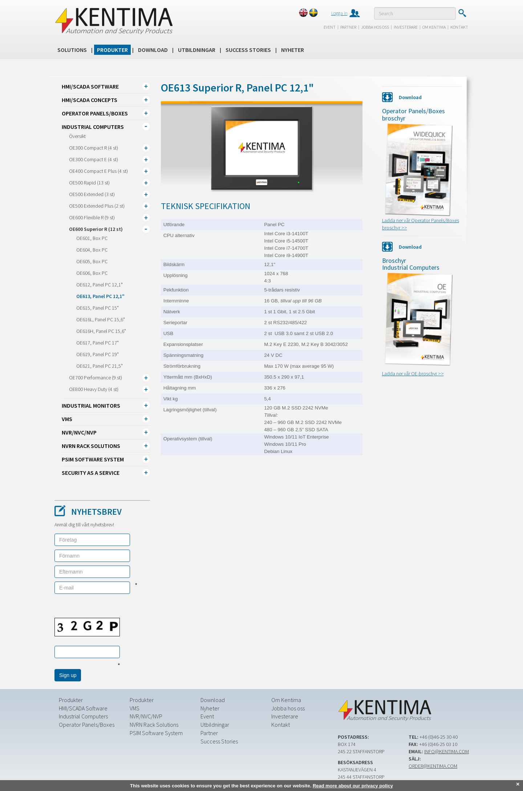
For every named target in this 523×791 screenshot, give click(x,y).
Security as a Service (90, 472)
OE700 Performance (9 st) (95, 377)
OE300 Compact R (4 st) (93, 147)
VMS (67, 419)
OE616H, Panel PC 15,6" (101, 331)
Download (153, 49)
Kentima (113, 20)
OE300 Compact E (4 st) (93, 159)
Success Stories (248, 49)
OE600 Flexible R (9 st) (92, 217)
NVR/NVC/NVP (79, 432)
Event (330, 27)
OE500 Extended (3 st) (92, 194)
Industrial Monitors (91, 405)
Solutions (72, 49)
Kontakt (459, 27)
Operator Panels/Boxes (95, 113)
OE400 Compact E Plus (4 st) (98, 171)
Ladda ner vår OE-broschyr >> (413, 373)
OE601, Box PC (92, 238)
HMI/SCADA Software (90, 86)
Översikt (77, 136)
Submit (462, 13)
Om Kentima (434, 27)
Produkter (112, 49)
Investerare (406, 27)
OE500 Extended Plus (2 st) (97, 206)
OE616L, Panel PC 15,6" (100, 319)
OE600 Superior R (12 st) (96, 229)
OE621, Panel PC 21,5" (99, 366)
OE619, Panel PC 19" (97, 354)
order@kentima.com (433, 765)
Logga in (339, 13)
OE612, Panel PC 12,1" (99, 284)
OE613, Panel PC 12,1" (100, 296)
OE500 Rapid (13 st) (89, 182)
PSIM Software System (93, 459)
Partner (348, 27)
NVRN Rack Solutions (91, 445)
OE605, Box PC (92, 261)
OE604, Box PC (92, 249)
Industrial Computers (93, 126)
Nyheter (292, 49)
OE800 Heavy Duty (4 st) (93, 389)
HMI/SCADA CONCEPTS (89, 99)
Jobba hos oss (375, 27)
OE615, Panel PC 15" (97, 308)
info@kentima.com (446, 751)
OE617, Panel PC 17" (97, 342)
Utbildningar (196, 49)
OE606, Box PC (92, 273)
